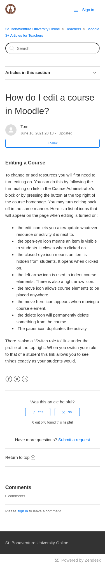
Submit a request (74, 439)
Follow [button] (52, 143)
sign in (22, 511)
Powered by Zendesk (81, 560)
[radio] (37, 412)
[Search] (52, 48)
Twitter (16, 379)
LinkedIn (25, 379)
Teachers (73, 29)
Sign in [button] (88, 10)
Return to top (20, 457)
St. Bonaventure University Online (32, 29)
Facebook (8, 379)
